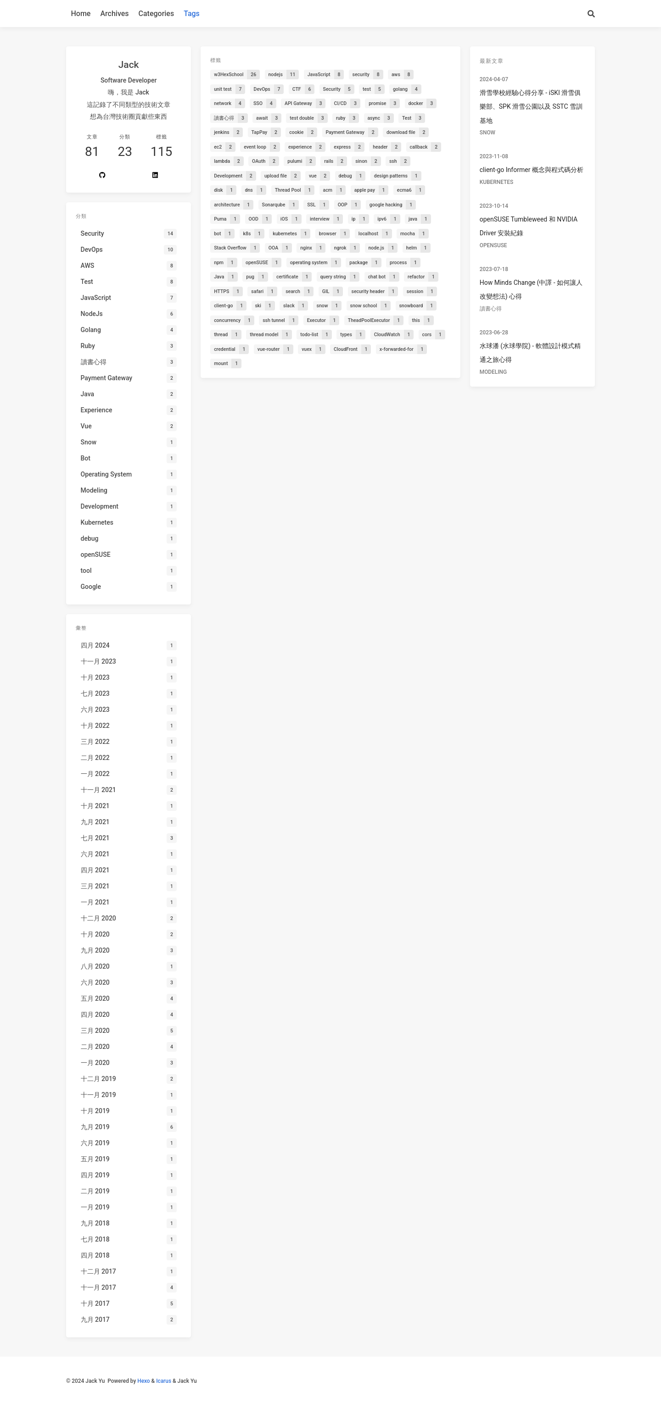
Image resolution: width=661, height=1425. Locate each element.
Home (81, 13)
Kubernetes (496, 182)
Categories (156, 13)
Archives (114, 13)
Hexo (143, 1381)
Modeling (493, 372)
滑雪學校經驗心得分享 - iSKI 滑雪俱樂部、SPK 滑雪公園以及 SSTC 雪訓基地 (531, 106)
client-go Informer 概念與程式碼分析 (531, 169)
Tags (192, 13)
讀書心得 (491, 308)
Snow (487, 132)
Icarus (163, 1381)
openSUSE (493, 245)
